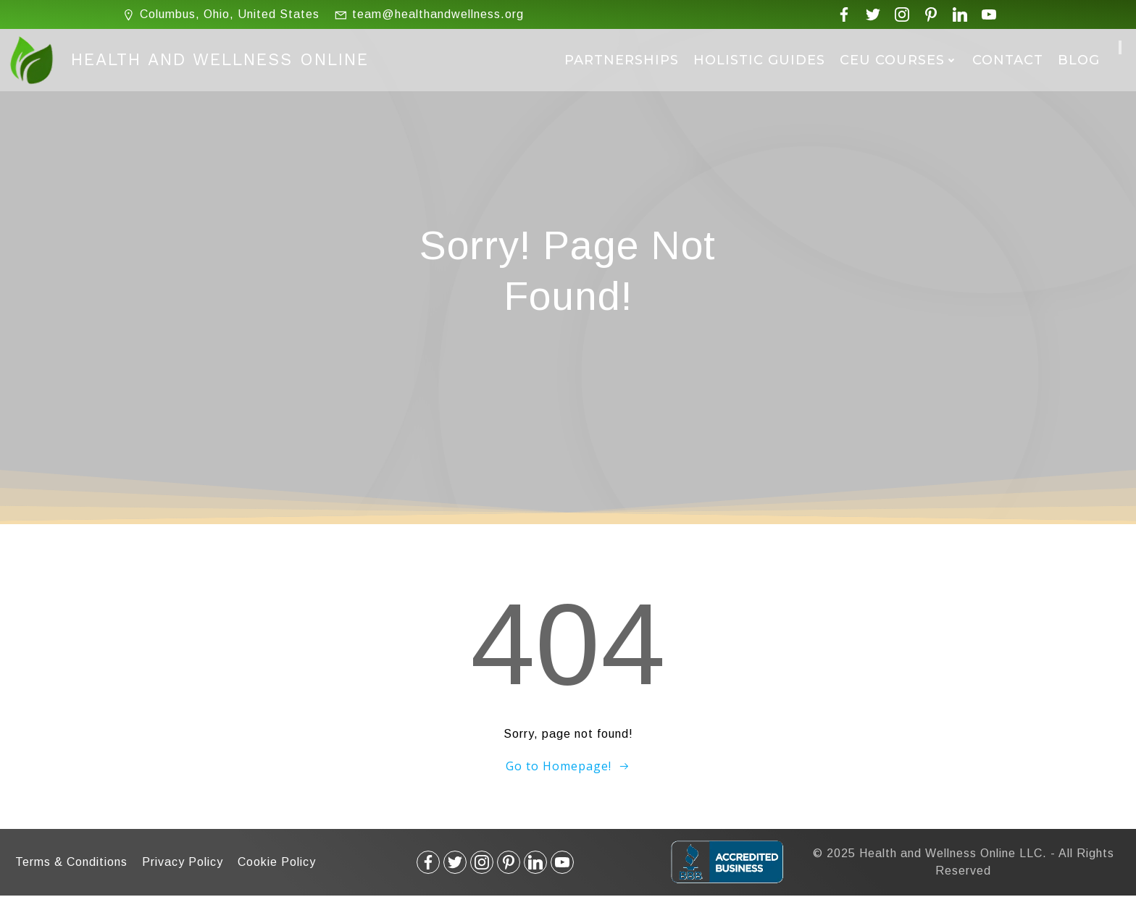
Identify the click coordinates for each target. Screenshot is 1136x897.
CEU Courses (899, 60)
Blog (1079, 60)
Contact (1007, 60)
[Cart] (1120, 47)
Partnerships (621, 60)
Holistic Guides (759, 60)
